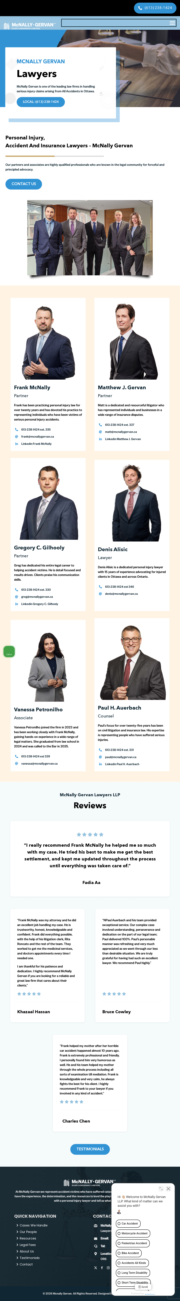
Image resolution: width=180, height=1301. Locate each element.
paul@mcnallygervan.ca (120, 757)
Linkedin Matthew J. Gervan (123, 439)
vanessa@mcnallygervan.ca (39, 763)
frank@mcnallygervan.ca (37, 436)
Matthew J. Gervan (122, 387)
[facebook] (102, 1267)
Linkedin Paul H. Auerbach (122, 764)
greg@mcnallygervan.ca (37, 597)
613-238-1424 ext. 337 (119, 425)
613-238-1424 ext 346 (119, 587)
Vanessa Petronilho (38, 710)
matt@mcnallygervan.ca (121, 432)
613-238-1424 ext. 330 (36, 590)
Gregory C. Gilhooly (39, 548)
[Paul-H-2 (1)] (89, 1181)
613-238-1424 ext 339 (35, 756)
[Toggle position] (161, 1188)
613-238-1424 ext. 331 (119, 750)
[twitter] (95, 1267)
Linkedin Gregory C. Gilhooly (39, 604)
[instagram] (108, 1267)
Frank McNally (32, 387)
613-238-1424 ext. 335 (36, 429)
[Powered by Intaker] (150, 1294)
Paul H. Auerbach (119, 708)
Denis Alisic (113, 549)
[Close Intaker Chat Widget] (168, 1188)
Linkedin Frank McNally (36, 444)
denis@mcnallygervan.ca (121, 594)
